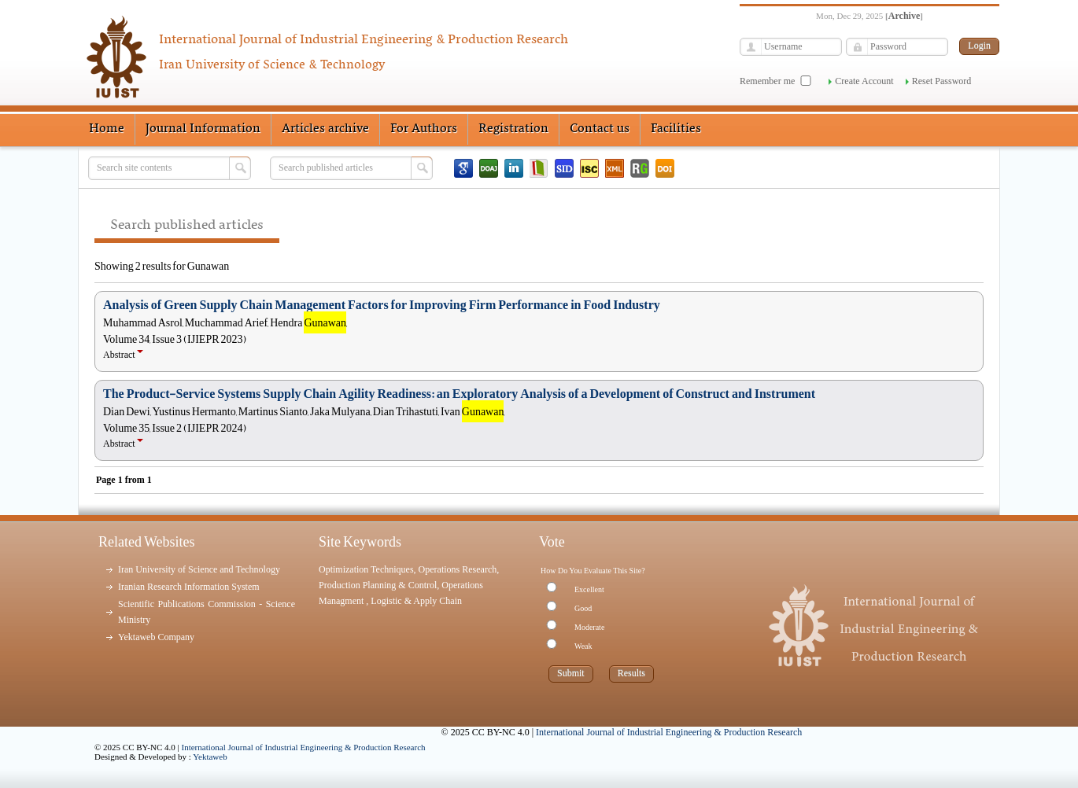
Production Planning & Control (378, 585)
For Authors (423, 129)
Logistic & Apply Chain (416, 600)
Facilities (676, 129)
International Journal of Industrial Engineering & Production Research (304, 747)
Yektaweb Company (156, 637)
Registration (513, 129)
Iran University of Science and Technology (199, 569)
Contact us (599, 129)
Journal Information (203, 129)
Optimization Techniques (366, 569)
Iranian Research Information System (189, 586)
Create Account (864, 81)
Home (106, 129)
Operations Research (458, 569)
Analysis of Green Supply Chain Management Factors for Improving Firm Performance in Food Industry (381, 305)
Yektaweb (210, 756)
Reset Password (942, 81)
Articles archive (325, 129)
